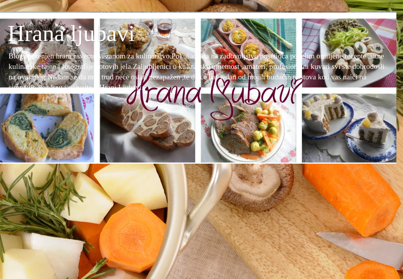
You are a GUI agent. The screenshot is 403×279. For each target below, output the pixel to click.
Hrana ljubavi (71, 33)
